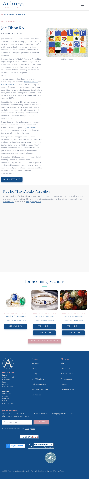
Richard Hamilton (31, 82)
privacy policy (30, 429)
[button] (82, 5)
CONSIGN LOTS (44, 333)
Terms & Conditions (38, 471)
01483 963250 (8, 202)
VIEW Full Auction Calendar (44, 341)
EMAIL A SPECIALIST (11, 179)
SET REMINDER (15, 326)
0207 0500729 (8, 403)
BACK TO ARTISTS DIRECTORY (15, 14)
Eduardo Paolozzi (8, 85)
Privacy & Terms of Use (55, 471)
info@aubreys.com (33, 202)
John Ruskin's (30, 128)
